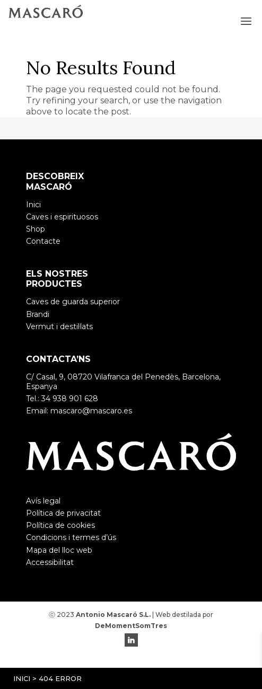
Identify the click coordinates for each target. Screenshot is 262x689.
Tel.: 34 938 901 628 (62, 398)
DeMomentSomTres (131, 626)
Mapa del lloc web (59, 550)
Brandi (37, 314)
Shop (35, 229)
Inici (21, 678)
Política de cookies (60, 525)
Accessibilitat (50, 562)
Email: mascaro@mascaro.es (79, 411)
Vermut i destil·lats (59, 326)
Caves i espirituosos (62, 217)
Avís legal (43, 501)
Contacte (43, 241)
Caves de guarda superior (73, 301)
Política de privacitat (63, 513)
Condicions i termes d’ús (71, 537)
